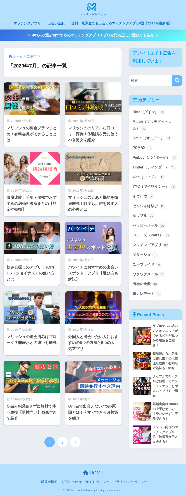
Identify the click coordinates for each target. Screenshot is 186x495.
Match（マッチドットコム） (152, 125)
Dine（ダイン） (149, 112)
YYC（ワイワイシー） (154, 187)
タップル (143, 216)
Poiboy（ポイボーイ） (155, 158)
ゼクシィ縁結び (149, 206)
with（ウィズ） (149, 177)
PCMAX (143, 148)
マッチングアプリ (27, 23)
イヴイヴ (143, 196)
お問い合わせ (71, 482)
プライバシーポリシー (130, 482)
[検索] (177, 80)
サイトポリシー (97, 482)
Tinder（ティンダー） (154, 167)
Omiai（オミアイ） (152, 138)
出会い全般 (56, 23)
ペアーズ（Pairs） (151, 235)
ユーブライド (147, 264)
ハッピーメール (149, 225)
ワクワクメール (149, 274)
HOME (93, 473)
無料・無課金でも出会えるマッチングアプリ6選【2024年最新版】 (121, 23)
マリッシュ (145, 255)
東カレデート (147, 294)
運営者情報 (49, 482)
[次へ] (75, 442)
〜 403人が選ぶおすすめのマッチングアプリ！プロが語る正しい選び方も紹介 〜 (93, 35)
